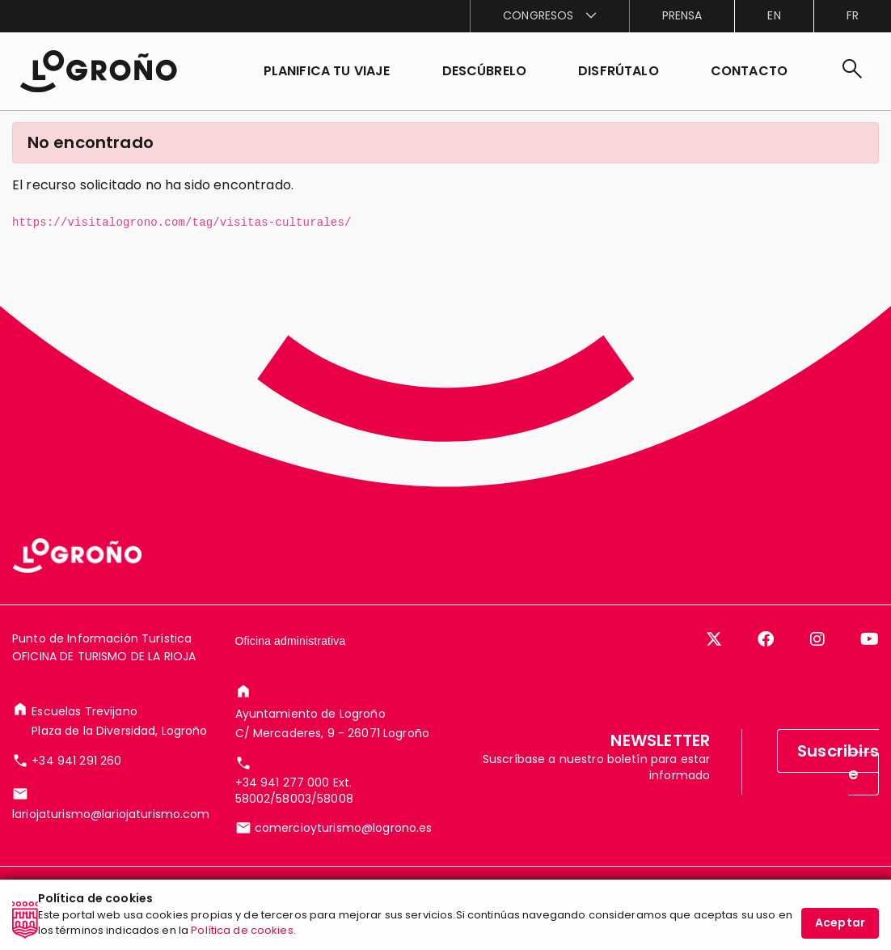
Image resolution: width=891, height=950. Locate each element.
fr (853, 15)
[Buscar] (852, 71)
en (773, 15)
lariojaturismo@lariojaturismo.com (111, 814)
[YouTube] (869, 639)
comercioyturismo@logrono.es (344, 828)
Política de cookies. (243, 936)
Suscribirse (838, 762)
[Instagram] (817, 639)
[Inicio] (98, 71)
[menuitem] (549, 16)
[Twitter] (714, 639)
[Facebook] (766, 639)
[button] (484, 71)
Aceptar (840, 928)
